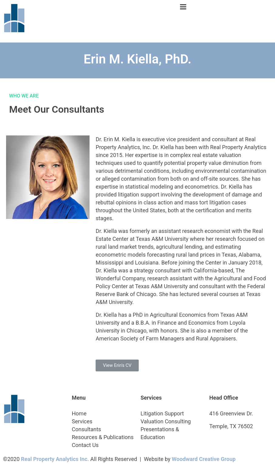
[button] (117, 365)
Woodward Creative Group (204, 459)
